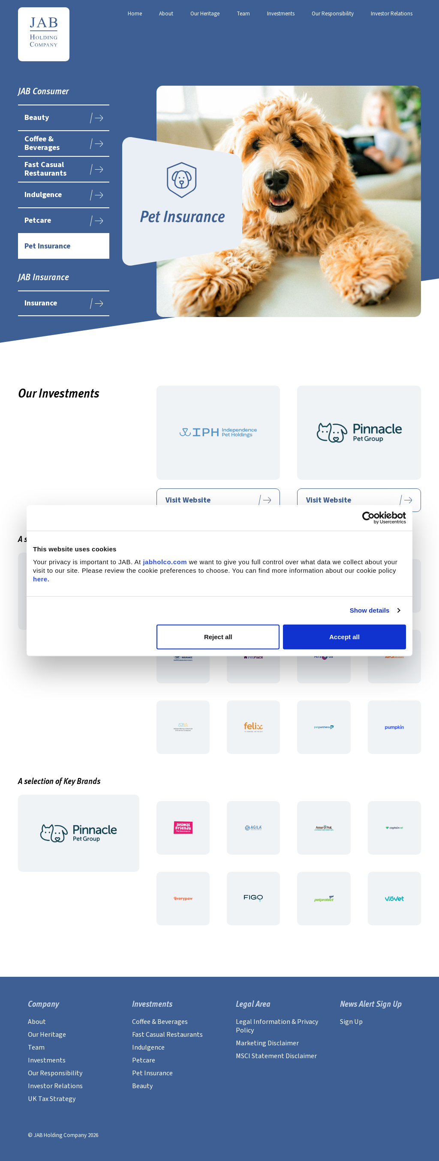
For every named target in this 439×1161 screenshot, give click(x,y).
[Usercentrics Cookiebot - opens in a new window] (368, 518)
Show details (370, 610)
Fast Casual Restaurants (63, 169)
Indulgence (63, 194)
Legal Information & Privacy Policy (277, 1026)
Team (36, 1047)
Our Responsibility (55, 1073)
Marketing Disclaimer (267, 1043)
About (37, 1021)
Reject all (218, 636)
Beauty (63, 117)
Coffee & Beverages (63, 143)
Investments (47, 1060)
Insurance (63, 303)
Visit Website (218, 500)
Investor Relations (55, 1086)
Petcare (63, 220)
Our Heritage (47, 1034)
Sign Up (351, 1021)
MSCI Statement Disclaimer (276, 1056)
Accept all (344, 636)
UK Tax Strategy (51, 1099)
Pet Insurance (63, 246)
